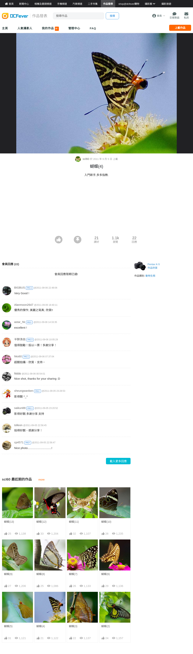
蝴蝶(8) (40, 518)
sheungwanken (23, 390)
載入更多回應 (118, 461)
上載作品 (180, 27)
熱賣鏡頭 (136, 608)
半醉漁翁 (20, 339)
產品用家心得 (42, 613)
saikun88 (20, 407)
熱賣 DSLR (137, 613)
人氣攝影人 (25, 28)
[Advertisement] (96, 207)
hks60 (18, 356)
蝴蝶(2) (105, 543)
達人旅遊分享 (106, 613)
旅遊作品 (104, 608)
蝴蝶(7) (73, 518)
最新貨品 (136, 596)
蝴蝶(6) (105, 518)
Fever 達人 (8, 596)
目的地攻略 (105, 602)
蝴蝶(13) (9, 494)
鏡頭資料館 (40, 596)
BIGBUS (19, 287)
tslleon (18, 425)
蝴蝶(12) (41, 494)
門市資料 (136, 591)
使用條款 (168, 613)
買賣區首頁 (73, 591)
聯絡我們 (168, 596)
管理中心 (74, 28)
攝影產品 (71, 596)
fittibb (17, 373)
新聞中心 (7, 591)
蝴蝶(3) (73, 543)
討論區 (6, 613)
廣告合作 (168, 602)
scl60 (82, 158)
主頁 (5, 28)
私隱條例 (168, 619)
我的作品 (50, 29)
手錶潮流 (71, 619)
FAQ (93, 28)
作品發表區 (8, 608)
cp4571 (18, 442)
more (41, 479)
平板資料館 (40, 608)
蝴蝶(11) (74, 494)
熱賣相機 (136, 602)
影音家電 (71, 613)
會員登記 (168, 608)
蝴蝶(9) (8, 518)
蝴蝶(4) (40, 543)
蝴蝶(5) (8, 543)
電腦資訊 (71, 608)
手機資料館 (40, 602)
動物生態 (150, 275)
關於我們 (168, 591)
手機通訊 (71, 602)
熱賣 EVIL (136, 619)
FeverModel (9, 602)
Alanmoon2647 (23, 304)
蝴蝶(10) (106, 494)
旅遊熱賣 (104, 596)
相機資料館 (40, 591)
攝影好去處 (108, 591)
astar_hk (19, 322)
